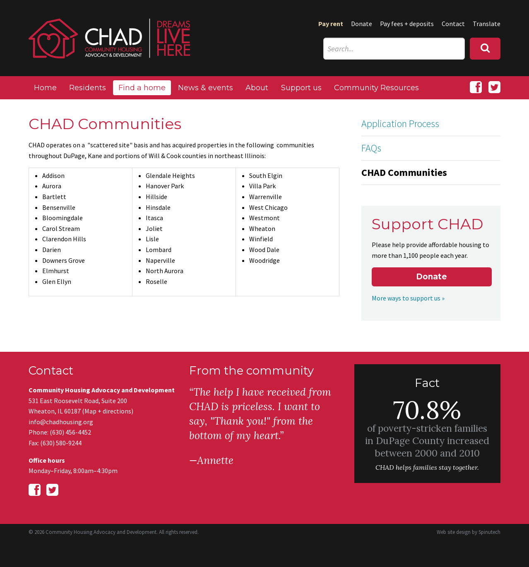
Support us (301, 87)
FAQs (371, 148)
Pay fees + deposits (407, 23)
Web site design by (468, 532)
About (256, 87)
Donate (361, 23)
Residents (87, 87)
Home (45, 87)
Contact (453, 23)
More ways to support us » (408, 298)
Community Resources (376, 87)
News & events (205, 87)
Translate (486, 23)
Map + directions (107, 411)
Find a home (142, 87)
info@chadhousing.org (61, 422)
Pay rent (330, 23)
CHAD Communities (404, 172)
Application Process (400, 123)
